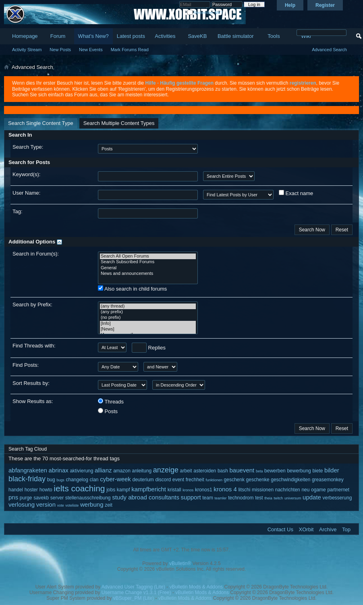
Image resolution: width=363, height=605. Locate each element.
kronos (188, 490)
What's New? (93, 36)
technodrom (240, 498)
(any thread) (148, 306)
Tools (274, 36)
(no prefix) (148, 317)
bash (223, 471)
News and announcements (148, 274)
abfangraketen (27, 470)
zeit (108, 505)
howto (45, 490)
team (207, 498)
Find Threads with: (34, 346)
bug (51, 479)
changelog (77, 479)
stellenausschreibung (88, 498)
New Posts (60, 49)
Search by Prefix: (32, 304)
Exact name (296, 193)
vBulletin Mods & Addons (196, 587)
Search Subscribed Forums (148, 262)
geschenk (234, 479)
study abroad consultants (145, 497)
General (148, 268)
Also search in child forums (132, 288)
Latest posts (131, 36)
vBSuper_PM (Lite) (133, 598)
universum (292, 498)
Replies (149, 348)
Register (325, 5)
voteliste (72, 505)
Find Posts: (25, 365)
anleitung (142, 471)
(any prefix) (148, 312)
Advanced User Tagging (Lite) (133, 587)
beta (259, 471)
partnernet (338, 490)
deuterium (142, 479)
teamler (221, 498)
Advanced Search (329, 49)
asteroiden (204, 471)
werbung (92, 504)
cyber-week (115, 479)
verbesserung (337, 498)
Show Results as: (32, 401)
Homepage (25, 36)
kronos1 (203, 490)
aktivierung (81, 471)
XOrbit (306, 529)
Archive (327, 529)
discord (163, 479)
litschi (244, 490)
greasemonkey (328, 479)
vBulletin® (180, 563)
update (312, 497)
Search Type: (27, 147)
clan (93, 479)
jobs (110, 490)
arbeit (186, 471)
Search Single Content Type (40, 123)
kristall (174, 490)
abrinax (58, 470)
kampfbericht (148, 489)
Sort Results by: (31, 383)
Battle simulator (236, 36)
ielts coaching (79, 488)
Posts (108, 411)
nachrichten (287, 490)
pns (13, 497)
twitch (278, 498)
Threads (111, 401)
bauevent (242, 470)
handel (15, 490)
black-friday (27, 479)
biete (317, 471)
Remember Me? (204, 12)
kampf (123, 490)
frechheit (195, 479)
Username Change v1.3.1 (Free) (136, 592)
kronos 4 (225, 489)
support (191, 497)
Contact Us (280, 529)
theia (268, 498)
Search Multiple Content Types (119, 123)
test (259, 498)
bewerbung (299, 471)
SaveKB (197, 36)
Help (290, 5)
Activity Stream (26, 49)
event (178, 479)
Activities (165, 36)
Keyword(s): (26, 174)
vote (60, 505)
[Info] (148, 323)
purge (26, 498)
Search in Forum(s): (35, 254)
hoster (31, 490)
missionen (263, 490)
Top (346, 529)
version (46, 504)
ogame (318, 490)
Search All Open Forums (148, 256)
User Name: (26, 193)
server (57, 498)
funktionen (213, 480)
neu (305, 490)
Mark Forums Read (130, 49)
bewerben (275, 471)
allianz (103, 470)
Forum (58, 36)
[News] (148, 329)
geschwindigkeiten (290, 479)
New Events (91, 49)
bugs (60, 480)
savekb (41, 498)
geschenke (258, 479)
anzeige (165, 470)
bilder (331, 470)
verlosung (21, 504)
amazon (122, 471)
